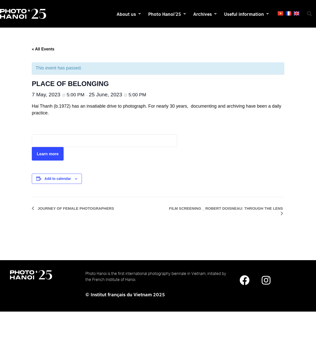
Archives (205, 14)
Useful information (246, 14)
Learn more (48, 154)
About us (129, 14)
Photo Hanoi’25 (167, 14)
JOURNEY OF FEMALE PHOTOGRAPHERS (75, 208)
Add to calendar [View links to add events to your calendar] (58, 179)
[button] (309, 14)
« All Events (43, 49)
